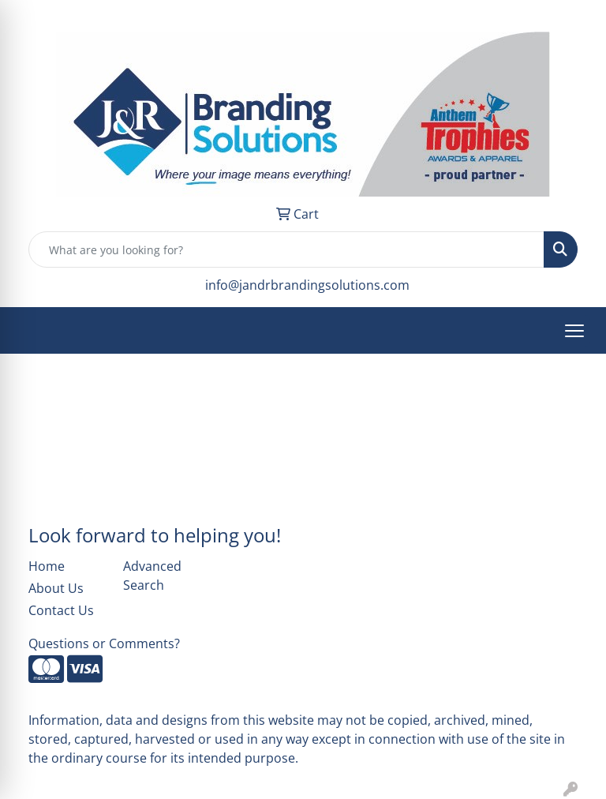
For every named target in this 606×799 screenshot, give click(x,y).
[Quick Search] (286, 249)
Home (46, 566)
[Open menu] (574, 331)
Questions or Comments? (104, 643)
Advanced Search (152, 575)
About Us (56, 588)
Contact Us (61, 610)
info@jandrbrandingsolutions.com (307, 285)
